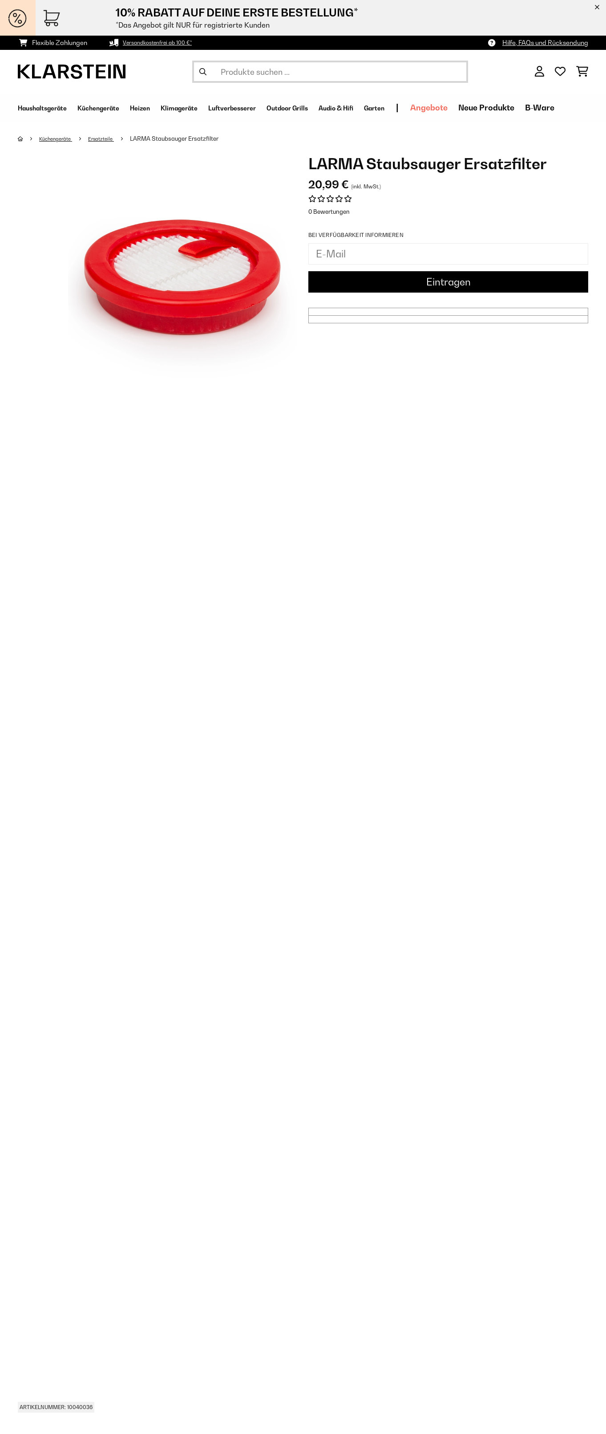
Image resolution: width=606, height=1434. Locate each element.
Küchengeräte (60, 138)
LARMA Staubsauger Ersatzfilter (186, 138)
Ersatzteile (111, 138)
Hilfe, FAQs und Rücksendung (545, 42)
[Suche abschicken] (202, 71)
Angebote (516, 107)
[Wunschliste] (560, 72)
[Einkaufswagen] (582, 72)
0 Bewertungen (329, 211)
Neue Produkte (574, 107)
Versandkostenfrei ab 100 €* (164, 42)
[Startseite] (29, 138)
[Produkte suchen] (330, 72)
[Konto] (539, 72)
